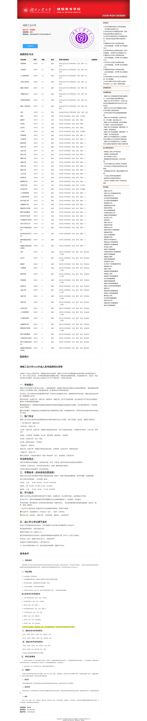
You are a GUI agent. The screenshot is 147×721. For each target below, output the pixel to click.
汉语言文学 (23, 185)
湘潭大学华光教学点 (110, 239)
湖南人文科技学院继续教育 (112, 286)
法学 (21, 112)
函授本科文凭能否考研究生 (112, 178)
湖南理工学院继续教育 (111, 276)
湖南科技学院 (108, 225)
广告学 (22, 131)
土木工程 (23, 173)
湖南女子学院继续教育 (111, 293)
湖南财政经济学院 (109, 205)
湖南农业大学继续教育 (111, 242)
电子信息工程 (24, 200)
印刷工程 (23, 166)
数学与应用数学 (25, 212)
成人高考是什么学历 (110, 156)
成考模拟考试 (107, 88)
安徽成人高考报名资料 (111, 154)
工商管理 (23, 139)
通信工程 (23, 170)
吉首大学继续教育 (109, 234)
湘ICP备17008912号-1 (84, 719)
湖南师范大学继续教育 (111, 244)
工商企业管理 (24, 82)
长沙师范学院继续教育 (111, 198)
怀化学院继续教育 (109, 210)
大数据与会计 (24, 94)
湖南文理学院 (108, 208)
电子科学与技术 (25, 216)
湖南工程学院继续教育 (111, 283)
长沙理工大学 (108, 217)
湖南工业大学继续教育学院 (112, 193)
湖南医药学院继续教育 (111, 271)
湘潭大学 (107, 288)
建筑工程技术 (24, 88)
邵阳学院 (107, 220)
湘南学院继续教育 (109, 281)
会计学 (22, 127)
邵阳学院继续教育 (109, 259)
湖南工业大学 (108, 191)
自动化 (22, 124)
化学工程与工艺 (25, 223)
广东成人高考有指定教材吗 (112, 176)
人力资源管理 (24, 75)
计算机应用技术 (25, 100)
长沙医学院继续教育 (110, 298)
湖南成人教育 (108, 256)
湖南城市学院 (108, 232)
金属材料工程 (24, 204)
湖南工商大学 (108, 222)
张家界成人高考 (109, 261)
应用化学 (23, 177)
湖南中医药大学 (109, 196)
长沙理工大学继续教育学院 (112, 264)
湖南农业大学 (108, 227)
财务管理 (23, 143)
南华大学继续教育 (109, 305)
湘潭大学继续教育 (109, 254)
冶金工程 (23, 150)
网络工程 (23, 158)
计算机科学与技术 (26, 220)
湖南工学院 (107, 269)
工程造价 (23, 69)
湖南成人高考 (108, 273)
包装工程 (23, 147)
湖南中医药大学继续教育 (111, 230)
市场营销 (23, 63)
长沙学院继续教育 (109, 278)
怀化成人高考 (108, 247)
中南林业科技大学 (109, 213)
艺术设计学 (23, 189)
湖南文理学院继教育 (110, 215)
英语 (21, 116)
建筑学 (22, 120)
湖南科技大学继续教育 (111, 303)
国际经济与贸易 (25, 208)
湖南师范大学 (108, 203)
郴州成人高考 (108, 295)
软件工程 (23, 154)
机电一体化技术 (25, 106)
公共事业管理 (24, 197)
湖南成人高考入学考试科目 (112, 151)
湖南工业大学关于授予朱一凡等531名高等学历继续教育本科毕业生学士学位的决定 (115, 103)
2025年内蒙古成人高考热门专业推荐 (115, 164)
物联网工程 (23, 181)
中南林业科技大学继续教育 (112, 252)
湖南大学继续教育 (109, 249)
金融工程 (23, 162)
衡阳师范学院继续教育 (111, 291)
